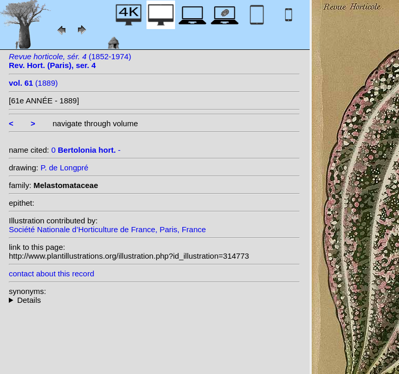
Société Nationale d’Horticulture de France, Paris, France (107, 229)
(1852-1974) (70, 61)
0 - (86, 149)
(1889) (33, 82)
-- (154, 300)
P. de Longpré (64, 167)
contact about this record (51, 273)
